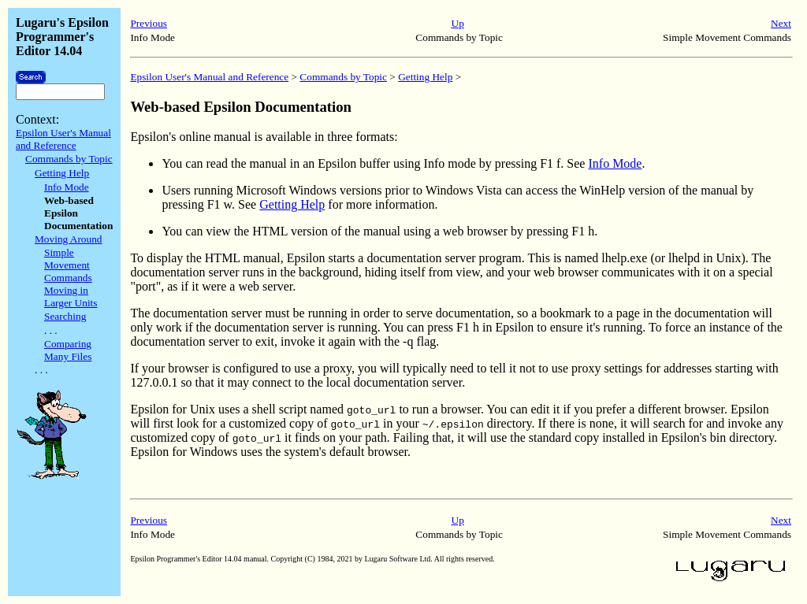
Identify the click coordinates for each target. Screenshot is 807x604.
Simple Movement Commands (68, 264)
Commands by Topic (69, 159)
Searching (65, 316)
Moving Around (68, 239)
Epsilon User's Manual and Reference (63, 139)
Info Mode (66, 187)
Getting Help (62, 173)
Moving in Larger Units (71, 296)
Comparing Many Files (67, 350)
